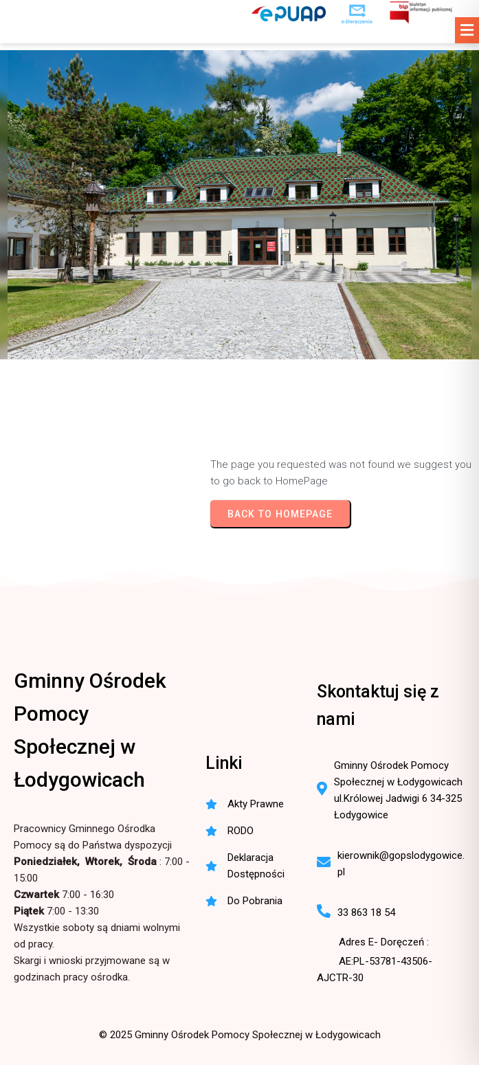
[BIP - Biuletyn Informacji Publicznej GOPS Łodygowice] (421, 13)
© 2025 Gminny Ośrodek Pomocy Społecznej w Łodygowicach (240, 1035)
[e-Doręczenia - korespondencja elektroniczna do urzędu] (357, 13)
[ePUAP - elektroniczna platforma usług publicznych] (289, 13)
